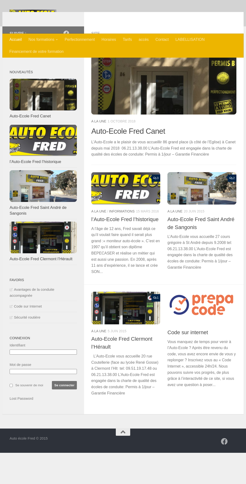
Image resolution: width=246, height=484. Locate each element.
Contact (162, 39)
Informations (122, 242)
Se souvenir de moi (29, 416)
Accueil (15, 39)
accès (144, 39)
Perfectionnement (80, 39)
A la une (98, 152)
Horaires (109, 39)
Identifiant (17, 376)
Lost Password (21, 429)
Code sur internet (187, 364)
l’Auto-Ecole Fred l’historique (125, 251)
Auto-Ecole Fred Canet (131, 162)
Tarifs (127, 39)
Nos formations (42, 39)
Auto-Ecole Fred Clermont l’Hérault (41, 290)
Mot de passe (20, 396)
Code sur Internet (28, 337)
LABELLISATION (190, 39)
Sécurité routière (27, 348)
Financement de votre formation (36, 51)
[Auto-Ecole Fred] (66, 64)
